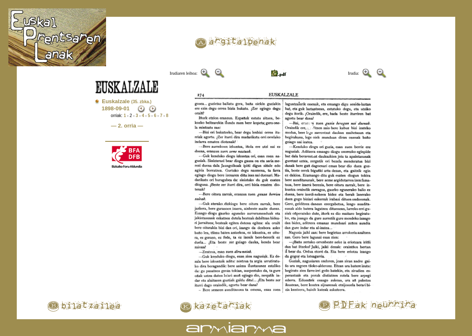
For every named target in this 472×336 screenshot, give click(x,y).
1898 (107, 108)
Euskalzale (126, 101)
